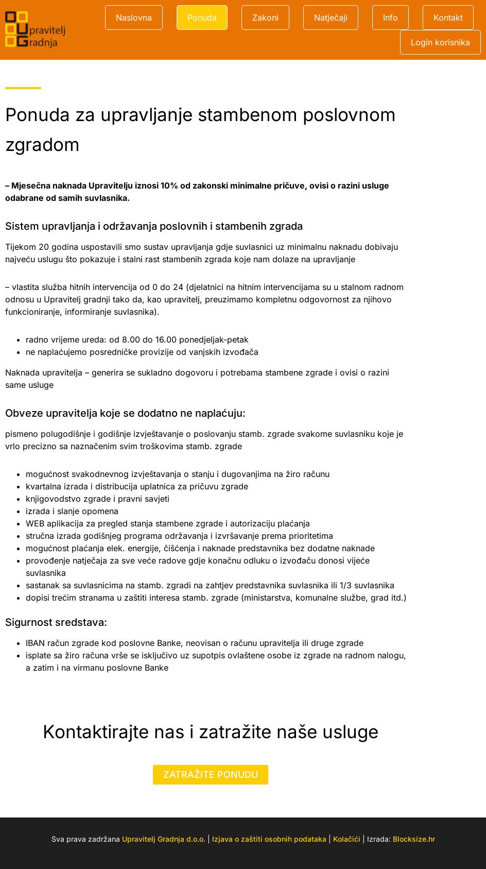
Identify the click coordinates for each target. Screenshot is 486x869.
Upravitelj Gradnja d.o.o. (163, 838)
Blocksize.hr (414, 838)
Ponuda (202, 17)
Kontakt (448, 17)
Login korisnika (440, 42)
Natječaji (331, 17)
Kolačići (346, 838)
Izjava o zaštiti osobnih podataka (269, 838)
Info (390, 17)
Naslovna (134, 17)
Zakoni (265, 17)
